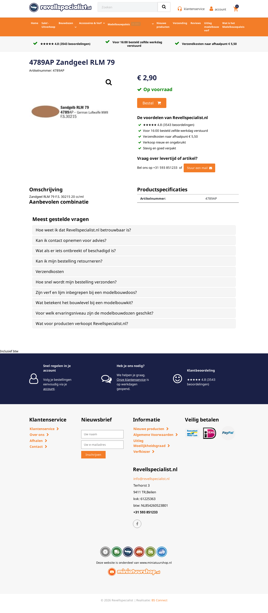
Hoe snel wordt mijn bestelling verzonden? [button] (76, 282)
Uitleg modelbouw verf (211, 26)
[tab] (134, 230)
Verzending (180, 23)
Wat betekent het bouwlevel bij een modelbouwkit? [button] (84, 302)
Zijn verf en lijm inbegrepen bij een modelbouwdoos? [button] (86, 292)
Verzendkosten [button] (50, 271)
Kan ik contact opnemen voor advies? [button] (71, 240)
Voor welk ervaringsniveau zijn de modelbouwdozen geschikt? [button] (94, 313)
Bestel (152, 103)
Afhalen (36, 440)
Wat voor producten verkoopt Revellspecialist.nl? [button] (82, 323)
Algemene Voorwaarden (153, 434)
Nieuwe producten (163, 25)
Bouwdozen (66, 23)
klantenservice (194, 9)
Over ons (37, 434)
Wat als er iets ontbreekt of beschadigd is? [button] (76, 250)
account (48, 389)
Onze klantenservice (131, 379)
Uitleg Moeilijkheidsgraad (149, 443)
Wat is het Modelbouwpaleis (233, 25)
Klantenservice (42, 428)
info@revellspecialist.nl (151, 478)
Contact (36, 446)
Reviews (196, 23)
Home (34, 23)
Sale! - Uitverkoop (48, 25)
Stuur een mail (199, 168)
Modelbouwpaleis (124, 24)
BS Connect (159, 600)
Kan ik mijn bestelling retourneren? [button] (69, 261)
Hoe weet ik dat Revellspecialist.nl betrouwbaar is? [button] (83, 230)
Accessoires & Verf (90, 23)
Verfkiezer (141, 451)
